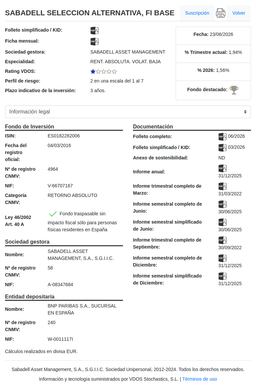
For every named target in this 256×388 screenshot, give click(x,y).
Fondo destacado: (207, 89)
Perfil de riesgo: (22, 81)
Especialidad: (20, 61)
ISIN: (10, 135)
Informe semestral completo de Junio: (167, 207)
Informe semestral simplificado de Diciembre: (167, 279)
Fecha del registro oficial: (16, 152)
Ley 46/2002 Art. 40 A (18, 221)
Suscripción (197, 13)
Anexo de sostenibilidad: (160, 157)
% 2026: (206, 70)
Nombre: (14, 254)
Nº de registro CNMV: (20, 172)
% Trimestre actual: (206, 52)
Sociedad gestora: (25, 52)
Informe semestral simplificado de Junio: (167, 225)
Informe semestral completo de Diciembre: (167, 261)
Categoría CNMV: (16, 199)
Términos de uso (199, 379)
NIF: (9, 185)
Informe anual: (149, 171)
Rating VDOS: (20, 71)
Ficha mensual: (22, 41)
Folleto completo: (152, 136)
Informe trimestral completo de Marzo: (167, 189)
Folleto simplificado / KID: (33, 30)
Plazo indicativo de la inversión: (40, 90)
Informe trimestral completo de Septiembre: (167, 243)
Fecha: (200, 34)
